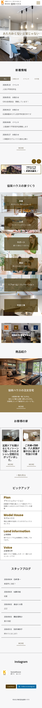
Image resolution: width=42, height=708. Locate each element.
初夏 (5, 596)
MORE (21, 148)
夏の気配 (7, 621)
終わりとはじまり (10, 633)
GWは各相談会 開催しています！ (16, 101)
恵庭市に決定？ (10, 583)
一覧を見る (21, 475)
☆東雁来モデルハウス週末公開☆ (15, 139)
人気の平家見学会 (9, 89)
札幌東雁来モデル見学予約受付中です (17, 114)
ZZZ (5, 608)
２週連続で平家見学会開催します (15, 126)
